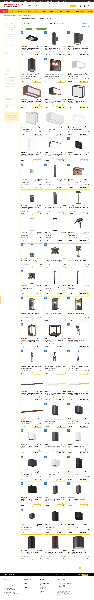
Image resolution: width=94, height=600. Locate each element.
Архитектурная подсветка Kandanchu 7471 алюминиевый (77, 500)
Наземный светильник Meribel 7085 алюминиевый (54, 340)
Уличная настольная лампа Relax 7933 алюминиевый (31, 234)
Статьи (41, 592)
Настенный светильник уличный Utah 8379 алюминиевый (31, 128)
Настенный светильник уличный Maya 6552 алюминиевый (31, 367)
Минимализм (10, 62)
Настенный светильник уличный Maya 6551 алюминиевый (78, 340)
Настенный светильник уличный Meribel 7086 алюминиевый (30, 340)
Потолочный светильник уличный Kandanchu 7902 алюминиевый (30, 553)
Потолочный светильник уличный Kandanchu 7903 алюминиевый (54, 553)
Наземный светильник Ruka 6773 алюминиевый (53, 181)
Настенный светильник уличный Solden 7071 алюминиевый (76, 128)
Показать (11, 116)
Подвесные (9, 42)
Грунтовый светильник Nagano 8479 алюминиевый (77, 287)
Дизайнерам (49, 1)
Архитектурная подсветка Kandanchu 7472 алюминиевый (31, 526)
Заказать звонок (19, 574)
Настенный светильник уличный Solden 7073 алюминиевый (30, 155)
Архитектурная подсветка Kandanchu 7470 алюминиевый (54, 500)
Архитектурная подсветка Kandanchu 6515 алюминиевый (77, 447)
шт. (75, 574)
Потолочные (10, 46)
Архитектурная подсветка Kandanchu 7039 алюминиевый (77, 526)
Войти (88, 1)
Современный (10, 66)
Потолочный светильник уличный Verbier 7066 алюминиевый (54, 75)
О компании (27, 579)
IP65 (8, 95)
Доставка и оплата (8, 1)
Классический (10, 57)
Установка (41, 1)
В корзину (37, 54)
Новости (42, 591)
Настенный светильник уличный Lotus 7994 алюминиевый (55, 393)
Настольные (9, 40)
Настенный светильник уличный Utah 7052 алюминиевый (31, 101)
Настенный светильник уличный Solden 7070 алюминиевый (53, 155)
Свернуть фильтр (27, 23)
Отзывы (33, 1)
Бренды (57, 1)
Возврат (26, 1)
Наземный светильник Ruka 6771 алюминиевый (30, 208)
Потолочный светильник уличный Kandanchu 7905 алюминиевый (77, 553)
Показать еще (55, 564)
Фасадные (9, 48)
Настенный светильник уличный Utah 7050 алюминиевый (55, 101)
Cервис (42, 579)
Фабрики (25, 583)
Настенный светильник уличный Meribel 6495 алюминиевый (76, 314)
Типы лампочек (43, 594)
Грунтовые (9, 36)
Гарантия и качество (44, 584)
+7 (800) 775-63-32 (36, 5)
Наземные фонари (11, 38)
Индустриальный (10, 55)
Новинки (25, 587)
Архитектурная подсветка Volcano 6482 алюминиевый (55, 48)
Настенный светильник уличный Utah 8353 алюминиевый (55, 128)
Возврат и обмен (43, 586)
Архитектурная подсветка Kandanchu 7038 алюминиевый (54, 526)
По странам (26, 584)
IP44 (8, 91)
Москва (34, 4)
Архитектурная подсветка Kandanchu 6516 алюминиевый (31, 473)
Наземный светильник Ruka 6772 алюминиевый (53, 208)
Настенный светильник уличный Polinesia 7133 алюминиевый (53, 261)
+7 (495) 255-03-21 (36, 7)
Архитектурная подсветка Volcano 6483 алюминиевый (78, 48)
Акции (25, 588)
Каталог (4, 11)
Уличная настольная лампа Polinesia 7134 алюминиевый (77, 261)
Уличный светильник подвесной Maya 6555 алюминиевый (78, 367)
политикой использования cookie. (63, 594)
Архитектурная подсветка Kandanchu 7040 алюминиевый (31, 500)
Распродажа (26, 586)
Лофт (8, 59)
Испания (9, 108)
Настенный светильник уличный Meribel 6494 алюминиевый (53, 314)
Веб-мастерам (43, 587)
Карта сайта (26, 590)
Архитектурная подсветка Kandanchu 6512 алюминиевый (77, 420)
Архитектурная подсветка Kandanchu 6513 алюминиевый (31, 447)
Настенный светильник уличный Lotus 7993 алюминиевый (31, 420)
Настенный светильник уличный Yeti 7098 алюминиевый (31, 48)
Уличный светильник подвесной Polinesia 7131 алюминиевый (30, 261)
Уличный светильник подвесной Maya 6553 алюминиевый (55, 367)
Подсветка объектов (11, 44)
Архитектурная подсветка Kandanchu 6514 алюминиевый (54, 447)
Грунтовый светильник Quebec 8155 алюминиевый (77, 234)
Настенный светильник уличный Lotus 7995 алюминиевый (31, 393)
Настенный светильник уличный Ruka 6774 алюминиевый (78, 181)
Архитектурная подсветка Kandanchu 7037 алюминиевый (77, 473)
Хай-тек (9, 70)
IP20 (8, 88)
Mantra (9, 102)
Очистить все (85, 26)
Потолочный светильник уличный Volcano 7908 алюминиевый (30, 75)
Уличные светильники (18, 15)
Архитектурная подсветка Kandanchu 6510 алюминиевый (54, 420)
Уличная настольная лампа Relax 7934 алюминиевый (55, 234)
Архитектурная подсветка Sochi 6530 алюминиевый (77, 155)
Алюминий (29, 28)
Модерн (9, 64)
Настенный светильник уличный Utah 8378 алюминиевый (78, 101)
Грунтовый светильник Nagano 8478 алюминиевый (54, 287)
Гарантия (18, 1)
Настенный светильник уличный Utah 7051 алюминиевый (78, 75)
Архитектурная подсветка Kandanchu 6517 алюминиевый (54, 473)
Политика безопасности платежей (63, 588)
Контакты (65, 1)
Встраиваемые (10, 34)
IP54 (8, 93)
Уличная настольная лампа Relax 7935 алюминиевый (78, 208)
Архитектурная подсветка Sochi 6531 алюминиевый (31, 181)
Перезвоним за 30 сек (53, 3)
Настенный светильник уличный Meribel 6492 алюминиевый (30, 314)
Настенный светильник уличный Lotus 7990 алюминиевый (78, 393)
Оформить (85, 574)
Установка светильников (45, 583)
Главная (6, 15)
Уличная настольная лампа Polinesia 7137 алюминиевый (31, 287)
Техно (8, 68)
